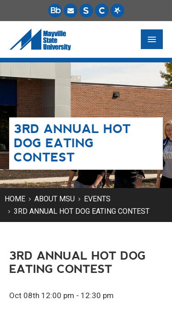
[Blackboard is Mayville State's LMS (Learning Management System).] (55, 10)
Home (15, 198)
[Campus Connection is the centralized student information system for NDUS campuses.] (102, 10)
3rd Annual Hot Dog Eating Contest (82, 211)
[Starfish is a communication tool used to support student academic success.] (117, 10)
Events (97, 198)
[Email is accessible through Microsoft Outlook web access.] (71, 10)
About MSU (54, 198)
